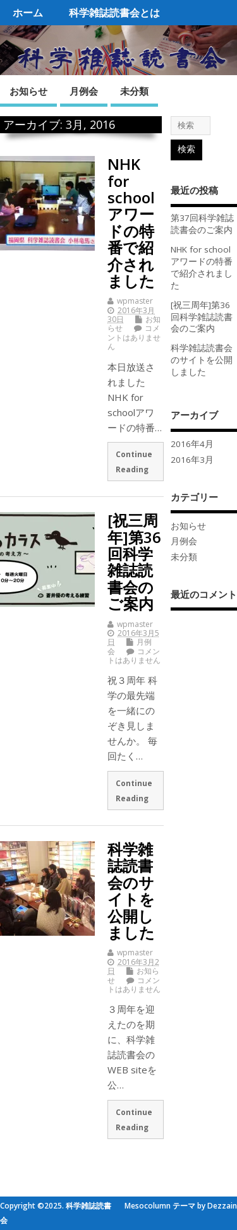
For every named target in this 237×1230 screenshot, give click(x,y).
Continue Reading (134, 461)
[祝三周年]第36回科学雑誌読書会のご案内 (134, 562)
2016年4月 (192, 444)
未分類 (134, 91)
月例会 (84, 91)
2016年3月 (192, 459)
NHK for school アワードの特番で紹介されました (131, 222)
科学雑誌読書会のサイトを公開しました (131, 891)
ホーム (28, 13)
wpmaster (135, 301)
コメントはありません (134, 337)
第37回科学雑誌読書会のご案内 (202, 224)
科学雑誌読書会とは (114, 13)
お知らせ (28, 91)
